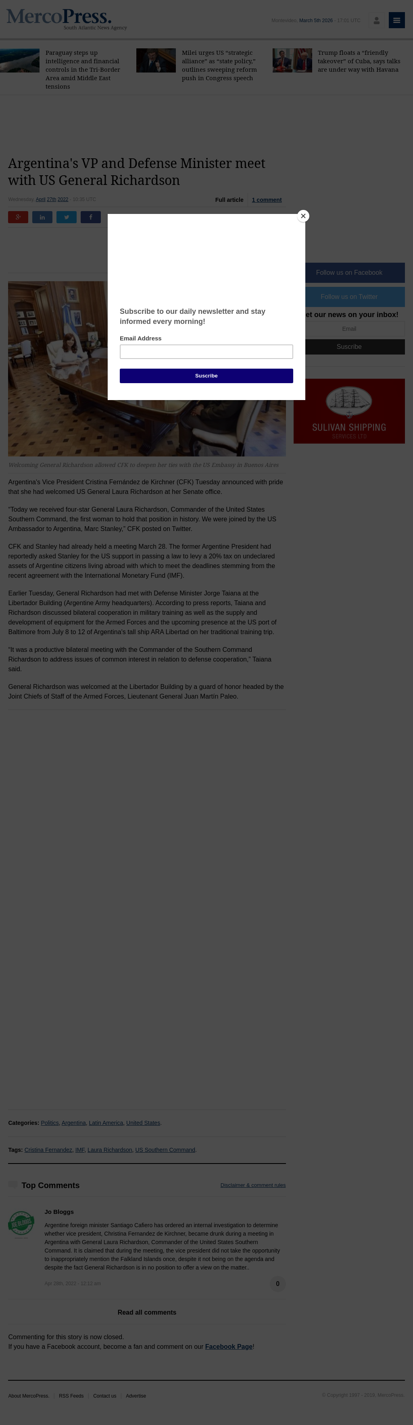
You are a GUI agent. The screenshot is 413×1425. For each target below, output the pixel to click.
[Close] (303, 216)
